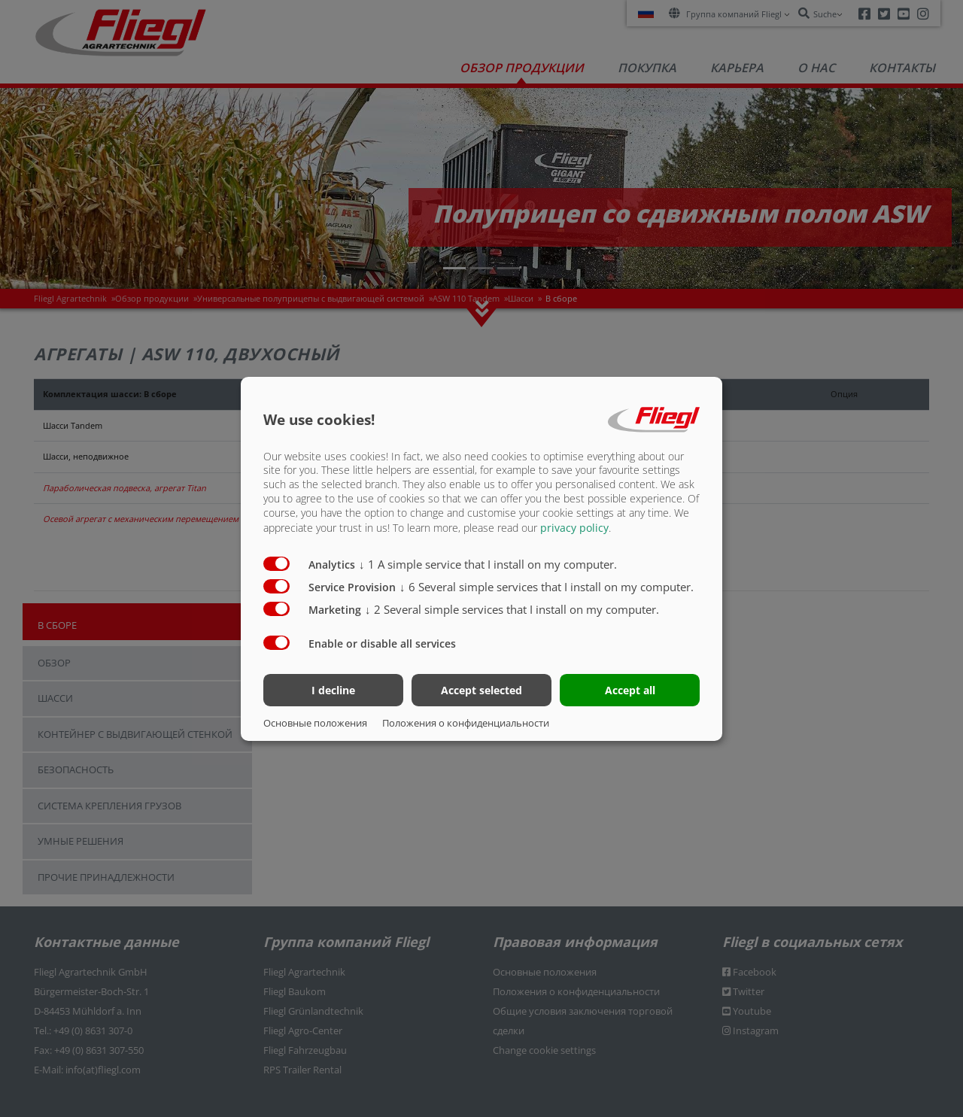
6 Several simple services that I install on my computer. (546, 586)
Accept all (630, 690)
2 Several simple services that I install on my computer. (512, 609)
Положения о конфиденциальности (465, 723)
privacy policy (574, 528)
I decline (333, 690)
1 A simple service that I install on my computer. (488, 564)
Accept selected (481, 690)
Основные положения (315, 723)
